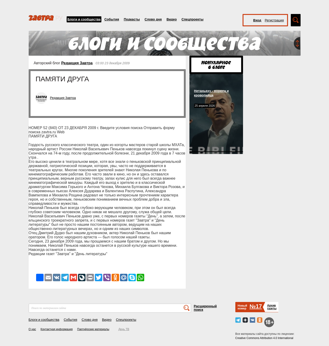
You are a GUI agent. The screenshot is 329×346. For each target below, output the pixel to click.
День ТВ (123, 329)
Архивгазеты (271, 307)
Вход (257, 20)
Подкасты (132, 19)
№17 (256, 306)
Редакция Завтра (77, 63)
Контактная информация (57, 329)
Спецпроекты (192, 19)
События (111, 19)
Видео (172, 19)
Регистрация (274, 20)
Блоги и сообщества (84, 19)
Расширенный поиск (205, 308)
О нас (32, 329)
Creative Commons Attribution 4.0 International (264, 338)
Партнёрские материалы (93, 329)
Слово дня (153, 19)
